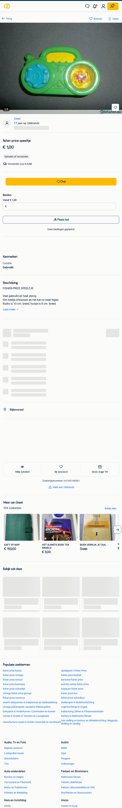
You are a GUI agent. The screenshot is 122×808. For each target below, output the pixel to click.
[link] (7, 6)
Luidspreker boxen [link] (14, 753)
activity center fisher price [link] (75, 684)
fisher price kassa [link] (12, 670)
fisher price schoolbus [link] (73, 697)
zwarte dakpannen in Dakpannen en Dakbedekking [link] (30, 702)
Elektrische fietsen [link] (71, 777)
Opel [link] (63, 753)
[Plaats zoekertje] (113, 6)
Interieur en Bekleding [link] (15, 792)
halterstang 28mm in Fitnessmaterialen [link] (82, 711)
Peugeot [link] (65, 758)
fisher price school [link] (12, 679)
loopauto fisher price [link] (72, 688)
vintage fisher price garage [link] (17, 693)
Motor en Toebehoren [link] (15, 787)
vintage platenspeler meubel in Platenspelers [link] (27, 706)
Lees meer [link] (11, 309)
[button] (95, 6)
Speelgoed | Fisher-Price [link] (74, 670)
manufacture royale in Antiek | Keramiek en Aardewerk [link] (32, 722)
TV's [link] (6, 763)
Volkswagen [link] (67, 763)
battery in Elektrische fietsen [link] (76, 716)
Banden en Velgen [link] (14, 777)
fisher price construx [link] (14, 697)
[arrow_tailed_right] (117, 529)
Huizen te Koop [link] (69, 806)
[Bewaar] (115, 107)
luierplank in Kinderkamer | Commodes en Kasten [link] (29, 711)
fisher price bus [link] (69, 693)
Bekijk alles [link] (110, 508)
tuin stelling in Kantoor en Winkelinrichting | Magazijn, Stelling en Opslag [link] (89, 722)
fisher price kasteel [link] (71, 675)
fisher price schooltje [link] (14, 688)
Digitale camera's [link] (13, 748)
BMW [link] (64, 748)
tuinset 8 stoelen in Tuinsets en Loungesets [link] (26, 716)
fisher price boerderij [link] (14, 684)
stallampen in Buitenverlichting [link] (77, 702)
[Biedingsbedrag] (60, 206)
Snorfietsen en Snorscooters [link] (76, 792)
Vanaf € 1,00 (10, 200)
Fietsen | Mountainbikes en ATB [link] (78, 787)
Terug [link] (9, 18)
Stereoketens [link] (11, 758)
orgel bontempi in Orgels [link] (74, 706)
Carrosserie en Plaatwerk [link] (17, 782)
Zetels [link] (7, 806)
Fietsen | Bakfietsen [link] (71, 782)
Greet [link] (17, 118)
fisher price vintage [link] (13, 675)
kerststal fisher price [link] (72, 679)
